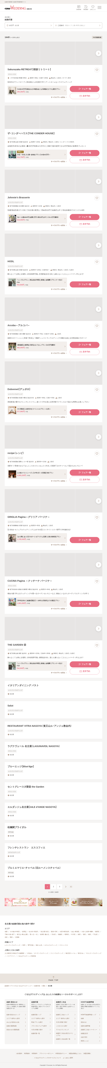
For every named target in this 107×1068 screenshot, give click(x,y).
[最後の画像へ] (98, 53)
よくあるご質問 (68, 1058)
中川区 (73, 934)
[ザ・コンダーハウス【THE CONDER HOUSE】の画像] (53, 117)
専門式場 (30, 945)
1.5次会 (29, 953)
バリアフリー (11, 956)
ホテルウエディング (50, 945)
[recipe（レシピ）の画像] (53, 437)
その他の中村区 (15, 931)
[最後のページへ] (70, 886)
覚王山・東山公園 (22, 934)
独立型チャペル (70, 953)
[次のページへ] (65, 886)
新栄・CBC (54, 931)
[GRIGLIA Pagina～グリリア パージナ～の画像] (53, 500)
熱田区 (97, 931)
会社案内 (19, 1053)
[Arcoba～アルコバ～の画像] (53, 309)
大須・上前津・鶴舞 (87, 931)
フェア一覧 (84, 89)
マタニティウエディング (93, 953)
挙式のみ (80, 953)
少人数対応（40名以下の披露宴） (15, 953)
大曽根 (17, 937)
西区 (11, 937)
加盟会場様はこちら (75, 1053)
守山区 (95, 934)
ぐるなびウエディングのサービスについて (47, 1058)
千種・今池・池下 (10, 934)
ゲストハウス (63, 945)
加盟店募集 (87, 1053)
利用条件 (34, 1053)
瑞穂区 (60, 934)
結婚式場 (37, 986)
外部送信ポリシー (61, 1053)
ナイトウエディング (57, 953)
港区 (84, 934)
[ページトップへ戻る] (53, 979)
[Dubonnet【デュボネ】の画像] (53, 373)
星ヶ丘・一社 (34, 934)
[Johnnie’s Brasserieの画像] (53, 181)
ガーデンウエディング (41, 953)
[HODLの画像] (53, 245)
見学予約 (84, 96)
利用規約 (27, 1053)
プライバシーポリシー (46, 1053)
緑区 (79, 934)
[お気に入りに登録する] (96, 69)
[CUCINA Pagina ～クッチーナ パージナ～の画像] (53, 564)
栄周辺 (24, 931)
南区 (89, 934)
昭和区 (67, 934)
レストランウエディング (12, 945)
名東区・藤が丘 (44, 934)
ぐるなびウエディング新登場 (26, 956)
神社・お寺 (39, 945)
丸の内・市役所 (33, 931)
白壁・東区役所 (64, 931)
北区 (6, 937)
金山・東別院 (75, 931)
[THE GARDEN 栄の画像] (53, 628)
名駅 (6, 931)
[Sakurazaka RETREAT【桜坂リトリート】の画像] (53, 53)
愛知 (43, 986)
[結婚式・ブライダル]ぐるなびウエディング (18, 986)
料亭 (24, 945)
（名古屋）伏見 (44, 931)
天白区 (54, 934)
